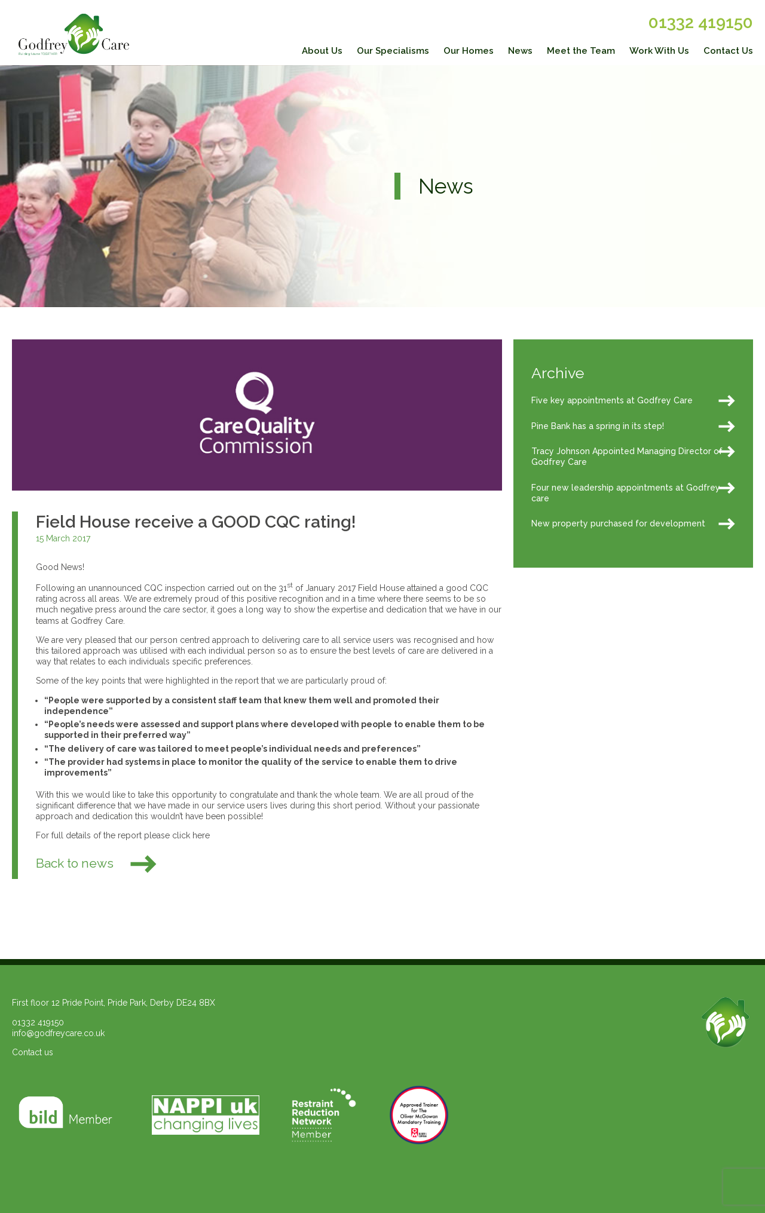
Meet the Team (581, 50)
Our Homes (468, 50)
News (520, 50)
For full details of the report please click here (123, 835)
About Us (322, 50)
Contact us (32, 1052)
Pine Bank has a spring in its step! (597, 426)
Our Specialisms (393, 50)
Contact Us (728, 50)
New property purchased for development (618, 523)
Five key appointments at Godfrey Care (612, 400)
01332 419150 (700, 22)
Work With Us (659, 50)
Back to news (97, 863)
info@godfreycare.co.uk (58, 1033)
